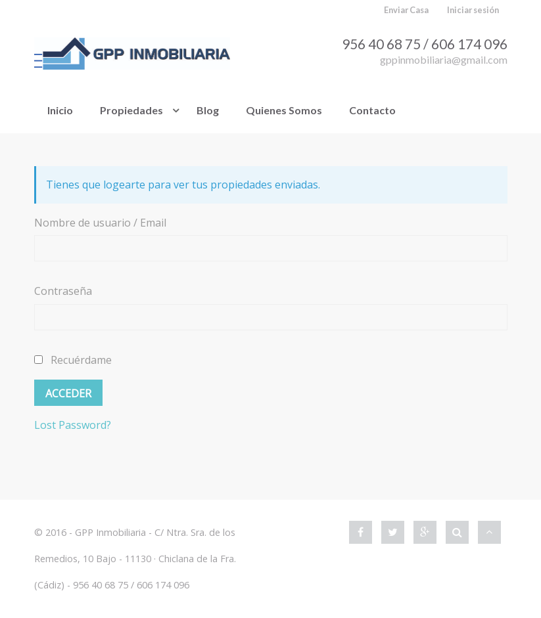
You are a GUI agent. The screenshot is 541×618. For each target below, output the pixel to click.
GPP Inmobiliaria (110, 532)
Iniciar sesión (473, 10)
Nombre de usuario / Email (100, 222)
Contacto (372, 110)
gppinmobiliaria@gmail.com (443, 59)
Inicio (60, 110)
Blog (208, 110)
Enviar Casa (406, 10)
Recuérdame (73, 360)
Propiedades (131, 110)
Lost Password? (72, 425)
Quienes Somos (284, 110)
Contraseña (63, 291)
